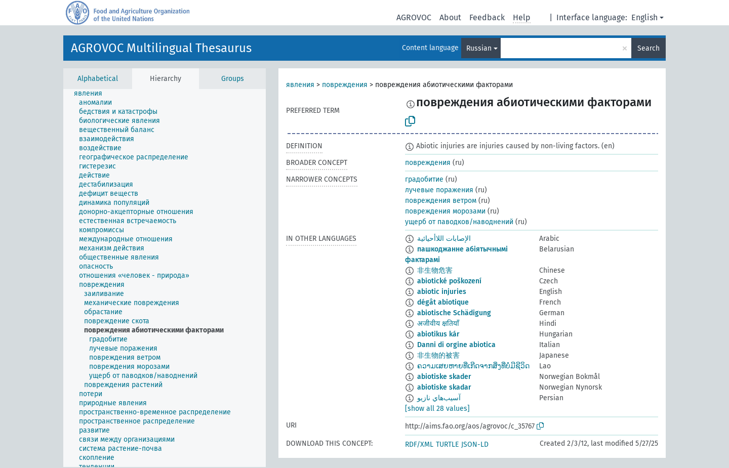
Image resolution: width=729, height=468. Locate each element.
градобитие (424, 179)
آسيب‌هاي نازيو (439, 398)
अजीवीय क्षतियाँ (438, 323)
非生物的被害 (438, 355)
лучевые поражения (439, 190)
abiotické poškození (449, 281)
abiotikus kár (438, 334)
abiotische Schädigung (454, 313)
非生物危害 (435, 270)
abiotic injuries (441, 291)
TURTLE (447, 444)
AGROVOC (413, 17)
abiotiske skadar (444, 387)
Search (648, 48)
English (644, 17)
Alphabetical (97, 78)
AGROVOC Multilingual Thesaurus (161, 48)
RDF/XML (419, 444)
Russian (479, 48)
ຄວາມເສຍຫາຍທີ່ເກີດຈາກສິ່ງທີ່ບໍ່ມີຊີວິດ (473, 366)
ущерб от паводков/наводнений (459, 222)
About (450, 17)
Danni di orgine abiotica (456, 345)
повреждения (345, 84)
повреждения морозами (445, 211)
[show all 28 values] (437, 408)
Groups (232, 78)
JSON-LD (475, 444)
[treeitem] (92, 93)
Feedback (487, 17)
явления (300, 84)
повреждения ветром (440, 200)
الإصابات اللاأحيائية (444, 238)
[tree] (164, 278)
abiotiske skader (444, 376)
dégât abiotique (443, 302)
